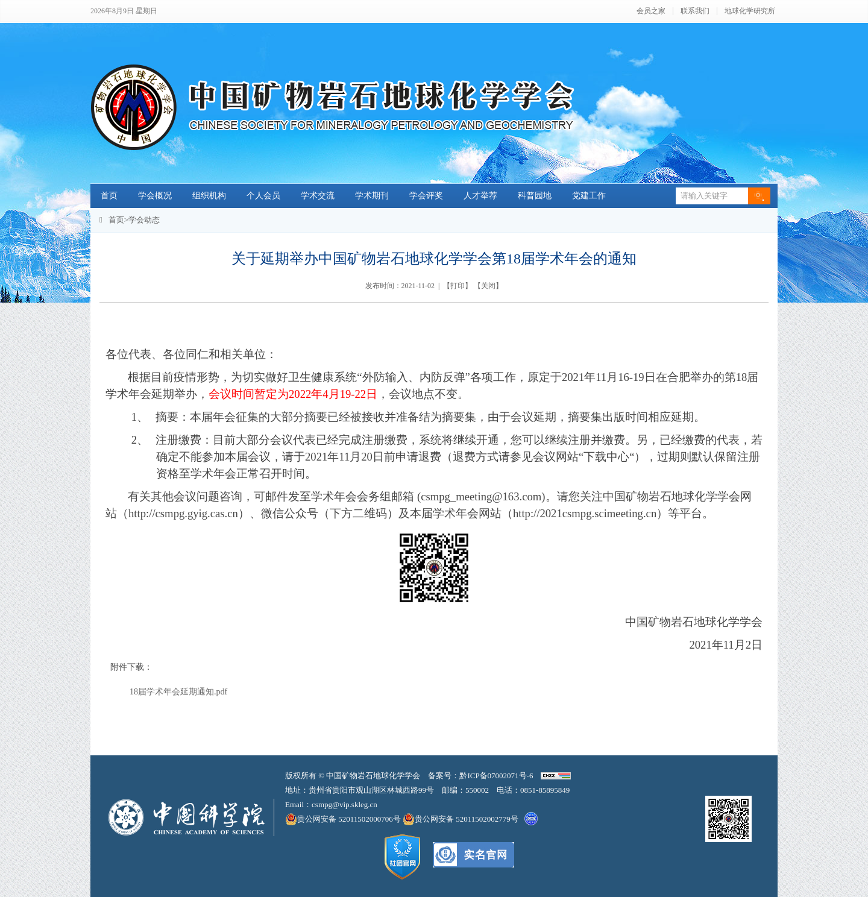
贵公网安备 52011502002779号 (460, 819)
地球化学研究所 (750, 11)
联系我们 (695, 11)
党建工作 (589, 195)
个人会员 (263, 195)
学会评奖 (426, 195)
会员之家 (651, 11)
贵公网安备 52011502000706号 (344, 819)
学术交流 (318, 195)
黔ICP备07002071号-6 (496, 775)
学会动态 (144, 219)
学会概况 (155, 195)
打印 (457, 286)
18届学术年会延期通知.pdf (178, 691)
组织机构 (209, 195)
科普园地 (535, 195)
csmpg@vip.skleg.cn (344, 804)
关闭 (488, 286)
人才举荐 (480, 195)
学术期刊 (372, 195)
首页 (109, 195)
